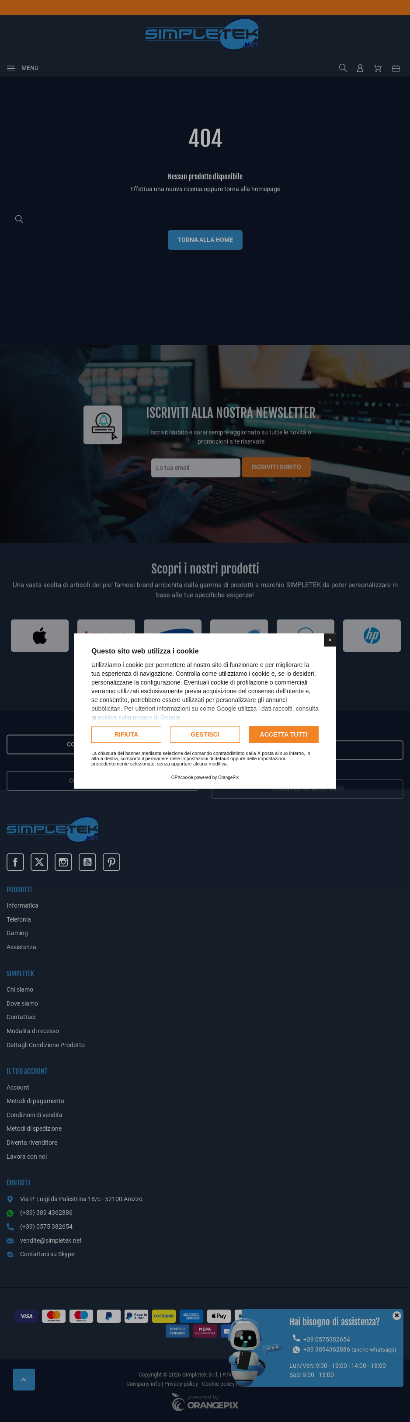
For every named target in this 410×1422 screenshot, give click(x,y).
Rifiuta (126, 734)
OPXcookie (182, 777)
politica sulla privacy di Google (139, 717)
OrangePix (228, 777)
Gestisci (205, 734)
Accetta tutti (284, 734)
